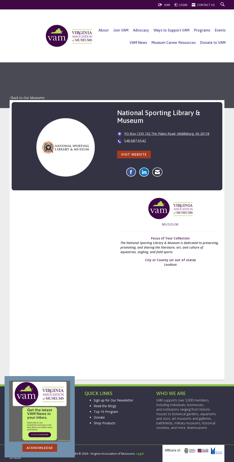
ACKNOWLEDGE (40, 448)
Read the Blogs (105, 406)
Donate (99, 417)
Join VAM (120, 30)
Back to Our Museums (27, 98)
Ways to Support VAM (171, 30)
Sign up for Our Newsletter (113, 400)
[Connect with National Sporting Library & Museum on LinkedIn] (144, 172)
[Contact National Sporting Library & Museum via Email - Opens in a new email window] (157, 172)
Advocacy (141, 30)
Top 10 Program (106, 411)
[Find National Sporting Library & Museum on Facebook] (131, 172)
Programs (202, 30)
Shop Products (104, 423)
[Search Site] (223, 5)
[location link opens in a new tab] (166, 133)
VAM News (138, 42)
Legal (140, 454)
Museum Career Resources (174, 42)
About (103, 30)
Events (220, 30)
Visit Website (134, 154)
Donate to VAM (213, 42)
